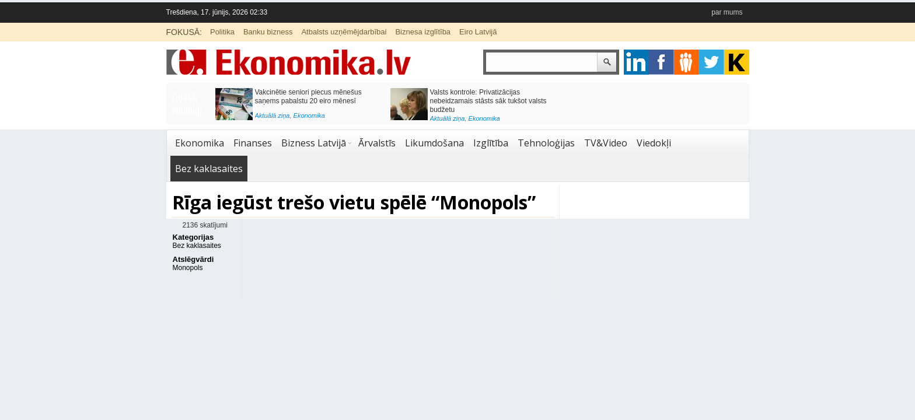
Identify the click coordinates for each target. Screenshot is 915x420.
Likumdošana (434, 142)
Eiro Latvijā (478, 31)
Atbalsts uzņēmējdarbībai (343, 31)
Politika (222, 31)
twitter (711, 62)
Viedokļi (654, 142)
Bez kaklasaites (209, 168)
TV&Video (605, 142)
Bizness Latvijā (313, 142)
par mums (726, 12)
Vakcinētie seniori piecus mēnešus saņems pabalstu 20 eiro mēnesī (308, 96)
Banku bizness (268, 31)
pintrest (686, 62)
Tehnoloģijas (546, 142)
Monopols (188, 268)
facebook (661, 62)
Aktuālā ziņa (272, 115)
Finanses (252, 142)
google (636, 62)
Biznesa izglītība (422, 31)
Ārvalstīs (377, 142)
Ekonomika (309, 115)
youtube (736, 62)
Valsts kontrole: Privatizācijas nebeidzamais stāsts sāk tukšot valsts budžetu (488, 101)
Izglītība (490, 142)
